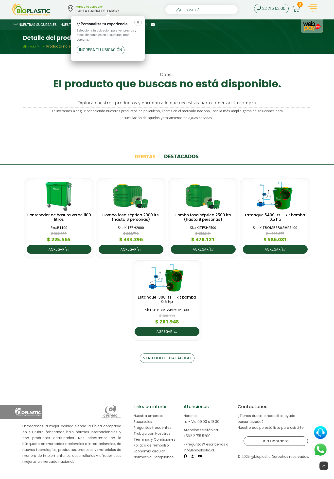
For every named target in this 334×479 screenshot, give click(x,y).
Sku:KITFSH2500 (203, 227)
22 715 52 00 (271, 8)
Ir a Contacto (275, 441)
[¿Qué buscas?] (201, 9)
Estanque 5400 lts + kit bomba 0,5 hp (275, 217)
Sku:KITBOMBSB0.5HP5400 (275, 227)
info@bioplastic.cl (199, 449)
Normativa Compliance (154, 456)
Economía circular (149, 450)
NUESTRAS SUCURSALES (35, 24)
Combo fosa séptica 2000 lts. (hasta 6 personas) (131, 217)
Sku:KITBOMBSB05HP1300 (167, 309)
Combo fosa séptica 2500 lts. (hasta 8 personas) (203, 217)
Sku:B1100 (59, 227)
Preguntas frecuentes (152, 427)
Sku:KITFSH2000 (131, 227)
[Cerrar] (138, 22)
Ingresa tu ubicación (100, 50)
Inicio (29, 46)
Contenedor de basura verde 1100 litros (59, 217)
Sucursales (143, 421)
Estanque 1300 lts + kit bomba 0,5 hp (167, 299)
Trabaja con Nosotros (152, 433)
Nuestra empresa (148, 415)
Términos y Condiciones (154, 439)
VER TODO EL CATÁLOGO (167, 358)
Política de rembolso (151, 445)
